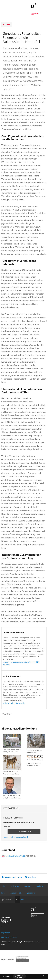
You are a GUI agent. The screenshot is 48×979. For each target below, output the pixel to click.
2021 (7, 24)
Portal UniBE (20, 976)
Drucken (32, 876)
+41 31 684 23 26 (25, 831)
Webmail (40, 886)
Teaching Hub (15, 893)
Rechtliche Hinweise (9, 937)
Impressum (5, 933)
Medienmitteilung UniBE (21, 856)
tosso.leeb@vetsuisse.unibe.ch (15, 837)
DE (17, 899)
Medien (27, 886)
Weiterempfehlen (13, 876)
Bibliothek (14, 886)
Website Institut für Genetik (14, 703)
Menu (8, 976)
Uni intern (31, 893)
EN (22, 899)
